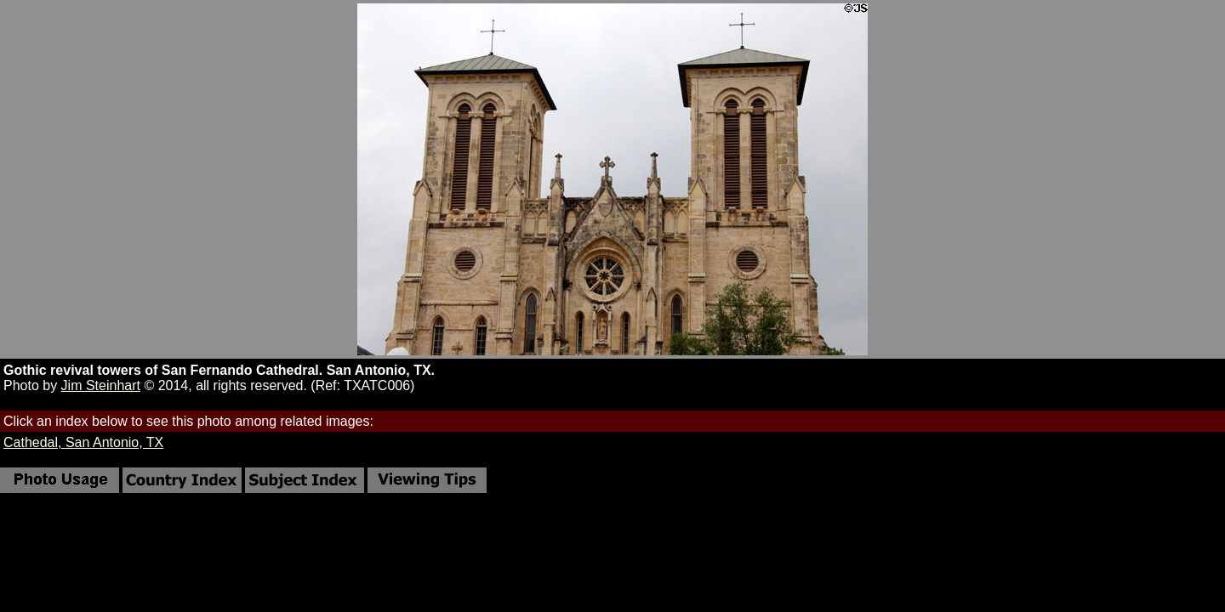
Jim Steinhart (100, 385)
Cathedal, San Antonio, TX (83, 442)
